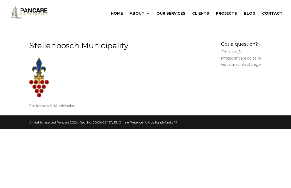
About (137, 13)
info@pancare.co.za (239, 58)
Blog (249, 13)
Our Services (170, 13)
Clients (200, 13)
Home (117, 13)
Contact (272, 13)
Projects (226, 13)
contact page (248, 64)
